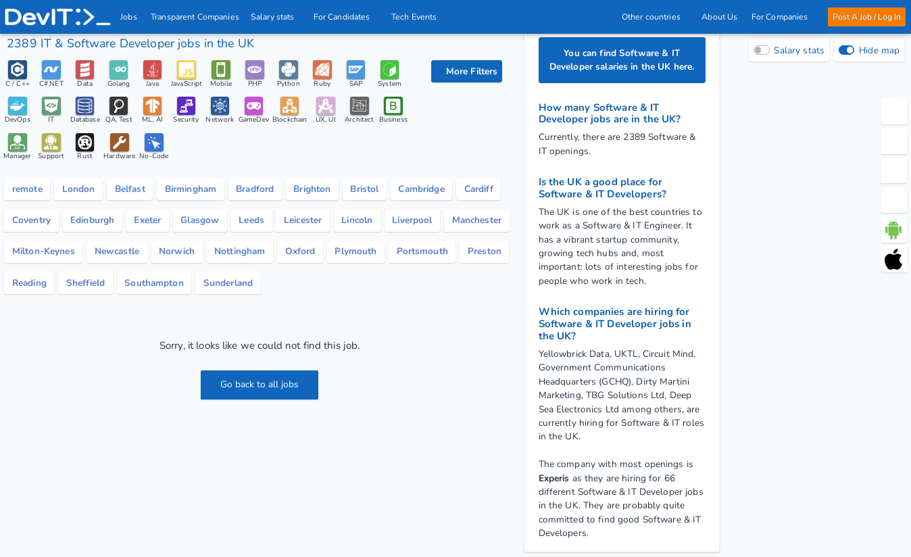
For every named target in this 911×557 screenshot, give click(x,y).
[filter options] (466, 71)
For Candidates (346, 16)
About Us (719, 16)
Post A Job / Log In (867, 16)
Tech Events (415, 16)
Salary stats (276, 16)
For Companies (783, 16)
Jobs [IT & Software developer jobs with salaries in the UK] (129, 16)
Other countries (654, 16)
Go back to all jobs (259, 384)
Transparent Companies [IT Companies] (195, 16)
